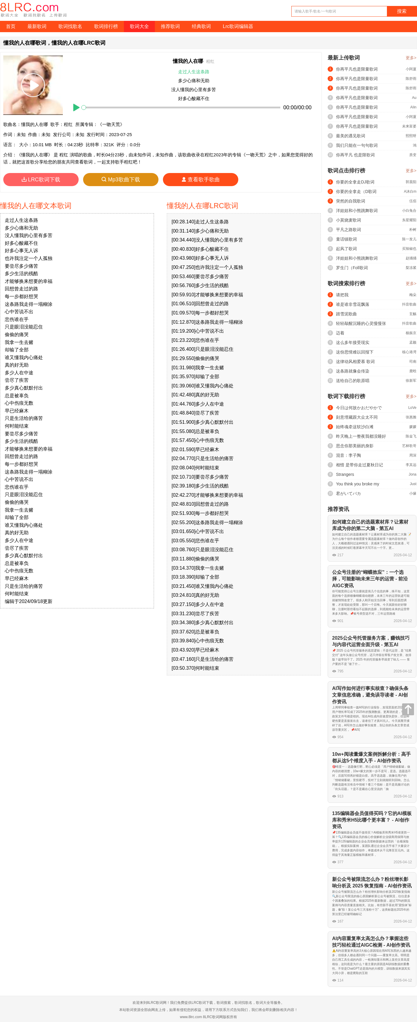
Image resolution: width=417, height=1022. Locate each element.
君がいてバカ (348, 493)
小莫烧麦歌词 (348, 220)
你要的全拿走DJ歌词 (355, 182)
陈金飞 (411, 436)
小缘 (412, 493)
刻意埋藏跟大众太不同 (357, 417)
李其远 (411, 465)
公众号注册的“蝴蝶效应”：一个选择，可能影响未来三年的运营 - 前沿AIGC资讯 (370, 579)
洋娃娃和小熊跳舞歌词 (357, 210)
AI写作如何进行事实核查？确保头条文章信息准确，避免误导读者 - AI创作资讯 (370, 695)
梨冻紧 (411, 268)
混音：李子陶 (348, 455)
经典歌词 (201, 26)
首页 (10, 26)
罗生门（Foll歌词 (352, 267)
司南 (412, 361)
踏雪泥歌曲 (346, 313)
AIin (413, 107)
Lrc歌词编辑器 (238, 26)
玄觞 (412, 314)
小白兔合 (409, 210)
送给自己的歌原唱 (352, 380)
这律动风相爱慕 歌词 (355, 361)
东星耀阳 (409, 220)
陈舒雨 (411, 79)
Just (413, 484)
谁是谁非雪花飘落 (352, 304)
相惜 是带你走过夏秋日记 (359, 464)
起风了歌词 (346, 248)
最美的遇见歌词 (350, 135)
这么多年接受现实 (352, 342)
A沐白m (410, 191)
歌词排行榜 (106, 26)
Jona (412, 474)
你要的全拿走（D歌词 (356, 191)
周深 (412, 455)
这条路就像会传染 (352, 371)
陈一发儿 (409, 239)
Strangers (345, 474)
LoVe (412, 408)
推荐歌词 (170, 26)
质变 (412, 155)
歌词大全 (139, 26)
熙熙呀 (411, 136)
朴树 (412, 230)
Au (414, 98)
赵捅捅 (411, 258)
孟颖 (412, 342)
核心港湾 (409, 352)
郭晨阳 (411, 182)
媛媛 (412, 427)
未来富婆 (409, 126)
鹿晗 (412, 371)
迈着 (340, 333)
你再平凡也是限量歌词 (357, 69)
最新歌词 (36, 26)
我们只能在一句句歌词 (357, 145)
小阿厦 (411, 69)
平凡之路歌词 (348, 229)
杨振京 (411, 333)
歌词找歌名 (70, 26)
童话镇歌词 (346, 239)
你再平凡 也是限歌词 (355, 154)
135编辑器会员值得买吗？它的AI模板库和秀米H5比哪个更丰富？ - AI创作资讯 (372, 820)
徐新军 (411, 380)
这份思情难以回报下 (355, 352)
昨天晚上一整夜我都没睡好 (361, 436)
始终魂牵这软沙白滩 (355, 426)
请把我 (342, 294)
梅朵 (412, 295)
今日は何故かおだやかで (359, 407)
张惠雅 (411, 417)
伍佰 (412, 201)
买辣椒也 (409, 249)
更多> (411, 57)
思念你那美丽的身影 (355, 445)
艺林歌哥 (409, 446)
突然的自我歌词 (350, 201)
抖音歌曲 (409, 304)
